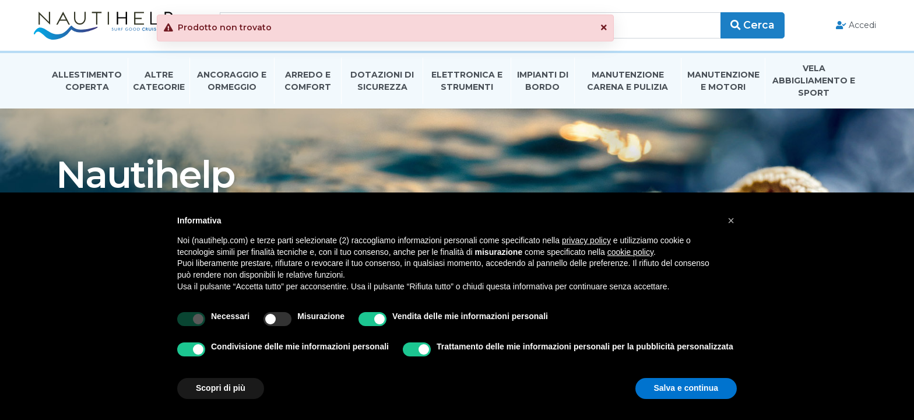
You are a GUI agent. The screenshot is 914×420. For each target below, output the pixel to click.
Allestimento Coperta (87, 83)
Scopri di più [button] (220, 388)
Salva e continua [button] (686, 388)
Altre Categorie (159, 83)
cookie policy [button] (630, 252)
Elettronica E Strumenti (466, 83)
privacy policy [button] (586, 240)
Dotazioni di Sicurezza (382, 83)
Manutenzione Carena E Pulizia (627, 83)
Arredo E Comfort (307, 83)
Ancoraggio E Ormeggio (231, 83)
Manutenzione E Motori (723, 83)
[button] (676, 28)
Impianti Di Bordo (542, 83)
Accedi (843, 27)
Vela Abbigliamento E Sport (813, 84)
